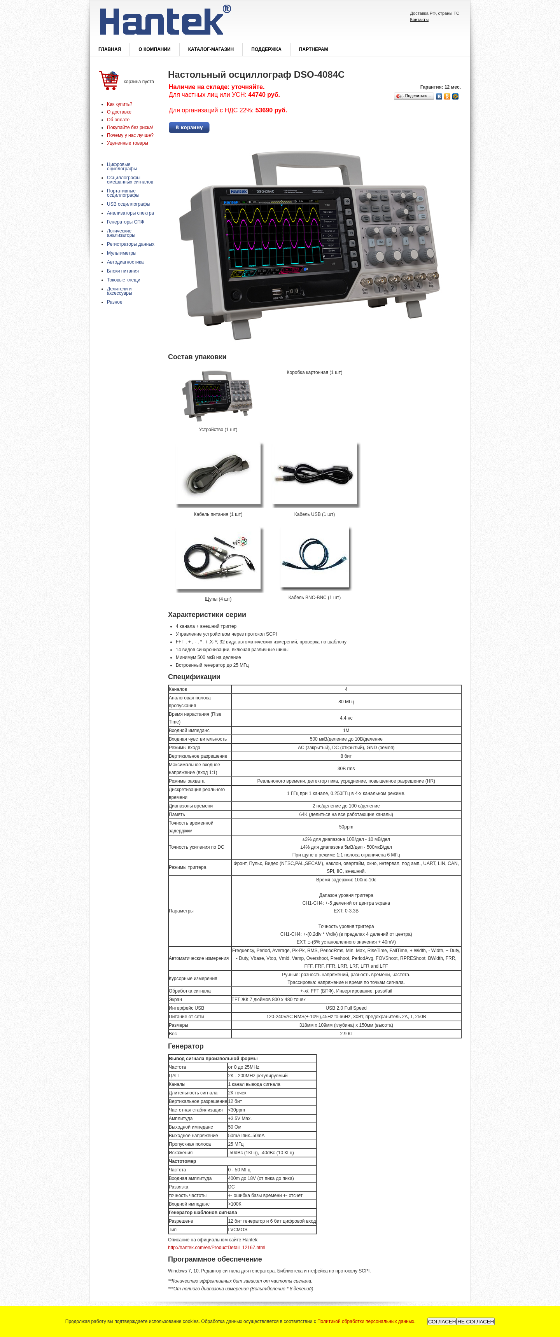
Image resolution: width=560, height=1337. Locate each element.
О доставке (119, 112)
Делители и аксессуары (119, 291)
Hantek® (165, 21)
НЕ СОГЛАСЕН (475, 1322)
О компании (154, 49)
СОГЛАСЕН (442, 1322)
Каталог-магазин (211, 49)
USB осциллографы (128, 204)
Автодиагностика (125, 262)
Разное (114, 302)
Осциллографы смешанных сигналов (130, 180)
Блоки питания (123, 271)
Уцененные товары (127, 143)
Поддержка (266, 49)
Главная (109, 49)
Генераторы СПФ (125, 222)
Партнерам (313, 49)
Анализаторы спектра (130, 213)
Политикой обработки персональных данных (365, 1321)
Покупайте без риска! (130, 127)
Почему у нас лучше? (130, 135)
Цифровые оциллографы (122, 166)
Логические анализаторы (121, 233)
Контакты (419, 19)
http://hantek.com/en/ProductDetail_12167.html (216, 1247)
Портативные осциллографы (123, 193)
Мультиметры (121, 253)
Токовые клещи (123, 280)
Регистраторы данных (130, 244)
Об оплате (118, 119)
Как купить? (119, 104)
